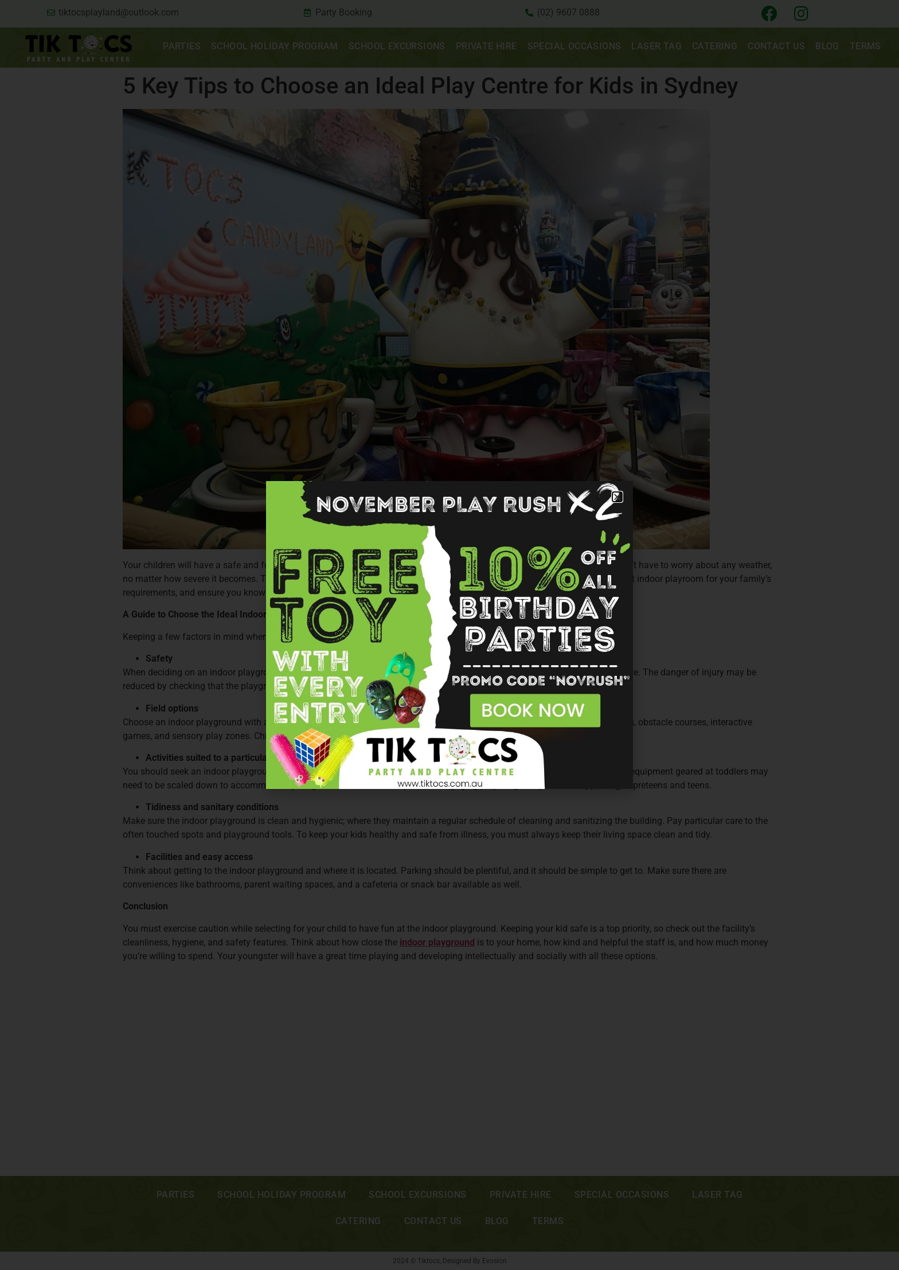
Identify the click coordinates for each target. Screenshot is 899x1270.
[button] (617, 497)
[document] (449, 635)
